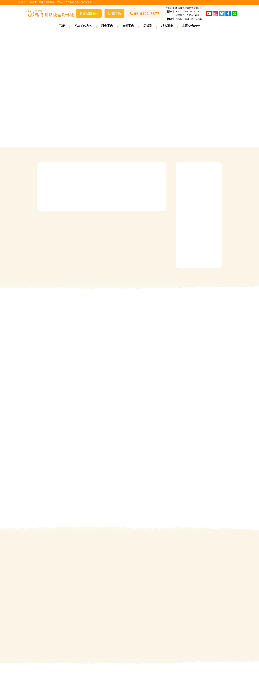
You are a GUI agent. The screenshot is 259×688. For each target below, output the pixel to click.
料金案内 (107, 25)
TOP (62, 25)
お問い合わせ (191, 25)
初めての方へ (83, 25)
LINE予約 (114, 13)
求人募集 (167, 25)
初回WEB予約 (89, 13)
